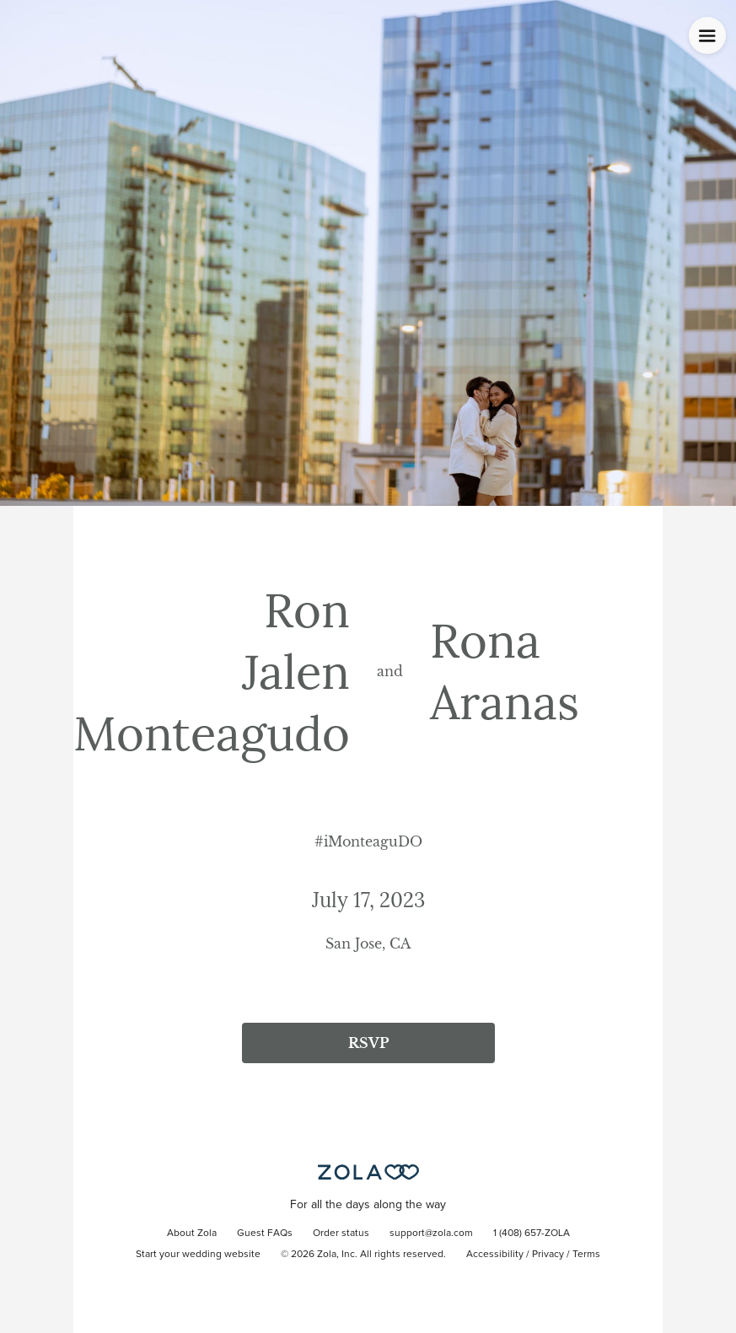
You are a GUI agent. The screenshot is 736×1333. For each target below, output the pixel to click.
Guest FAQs (265, 1233)
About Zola (192, 1233)
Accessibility (495, 1255)
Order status (341, 1233)
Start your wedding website (198, 1255)
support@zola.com (431, 1233)
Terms (586, 1255)
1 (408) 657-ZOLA (531, 1233)
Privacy (548, 1255)
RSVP (368, 1043)
